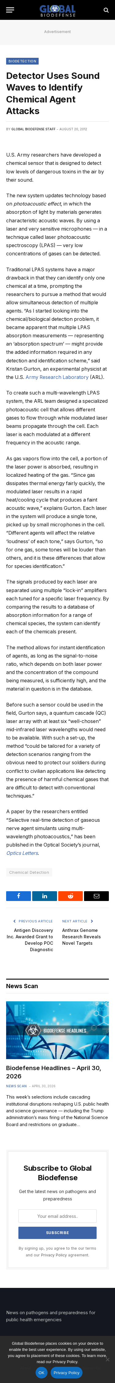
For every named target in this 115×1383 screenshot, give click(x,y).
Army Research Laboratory (57, 377)
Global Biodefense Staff (33, 129)
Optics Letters (22, 853)
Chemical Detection (29, 872)
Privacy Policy (54, 1255)
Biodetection (22, 61)
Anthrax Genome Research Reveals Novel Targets (81, 937)
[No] (107, 1359)
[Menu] (10, 10)
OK (41, 1372)
